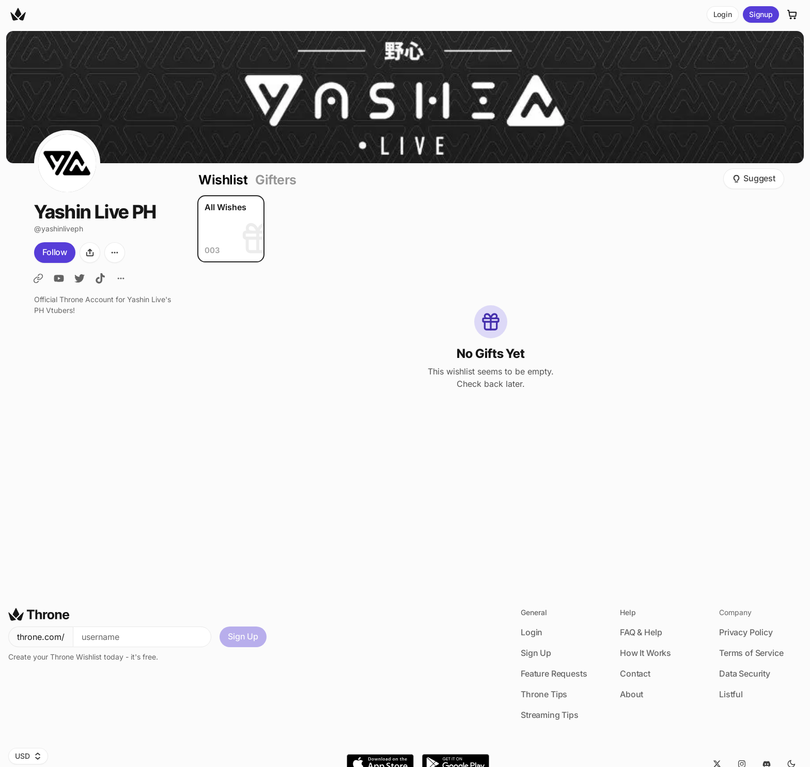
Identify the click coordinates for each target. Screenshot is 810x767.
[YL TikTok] (100, 278)
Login (722, 14)
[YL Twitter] (79, 278)
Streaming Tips (550, 715)
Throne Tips (544, 694)
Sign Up (243, 636)
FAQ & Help (641, 632)
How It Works (645, 653)
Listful (731, 694)
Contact (635, 673)
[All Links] (121, 278)
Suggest (753, 178)
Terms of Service (751, 653)
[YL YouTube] (59, 278)
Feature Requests (554, 673)
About (631, 694)
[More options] (114, 252)
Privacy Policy (746, 632)
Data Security (744, 673)
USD (28, 756)
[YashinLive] (38, 278)
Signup (761, 14)
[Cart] (792, 14)
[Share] (90, 252)
